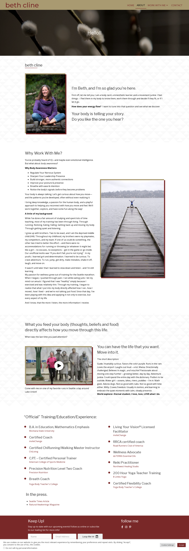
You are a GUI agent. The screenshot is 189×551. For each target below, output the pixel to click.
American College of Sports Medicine (47, 462)
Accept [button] (181, 545)
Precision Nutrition (38, 472)
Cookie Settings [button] (167, 545)
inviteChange (35, 441)
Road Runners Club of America (128, 445)
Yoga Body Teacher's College (127, 487)
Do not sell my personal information (21, 548)
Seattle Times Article (39, 501)
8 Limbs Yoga (119, 476)
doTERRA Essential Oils (124, 456)
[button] (167, 5)
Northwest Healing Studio (126, 466)
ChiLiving (33, 451)
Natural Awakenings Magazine (44, 504)
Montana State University (41, 430)
